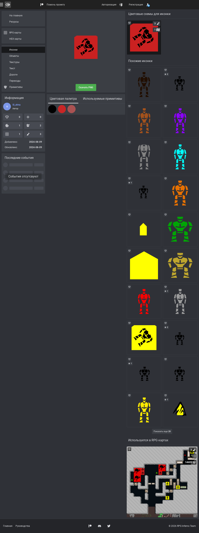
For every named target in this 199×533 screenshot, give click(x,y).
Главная (7, 526)
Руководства (23, 526)
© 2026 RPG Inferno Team (182, 526)
